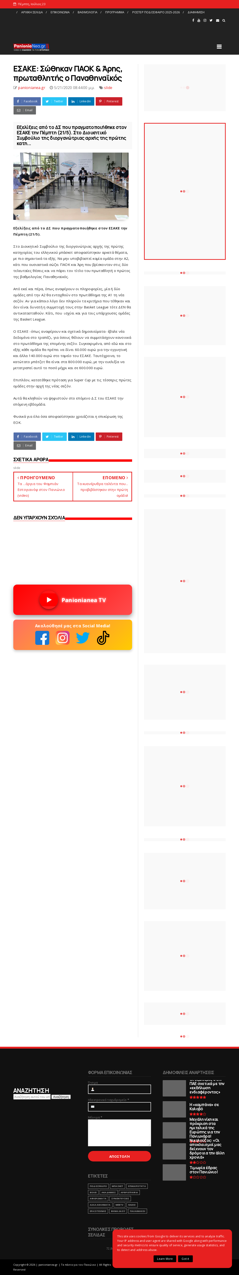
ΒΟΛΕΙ (93, 1192)
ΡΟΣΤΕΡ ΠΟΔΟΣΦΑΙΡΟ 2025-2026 (156, 12)
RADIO (132, 1204)
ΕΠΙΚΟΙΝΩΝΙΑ (60, 12)
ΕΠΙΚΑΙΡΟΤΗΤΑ (137, 1186)
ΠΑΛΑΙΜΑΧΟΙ (137, 1211)
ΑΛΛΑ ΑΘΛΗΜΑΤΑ (100, 1204)
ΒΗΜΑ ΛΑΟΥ (118, 1211)
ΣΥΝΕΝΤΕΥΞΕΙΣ (120, 1198)
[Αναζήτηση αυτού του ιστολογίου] (32, 1097)
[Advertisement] (102, 26)
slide (108, 87)
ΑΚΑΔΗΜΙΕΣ (109, 1192)
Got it (185, 1259)
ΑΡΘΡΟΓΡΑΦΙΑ (129, 1192)
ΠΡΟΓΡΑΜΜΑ (114, 12)
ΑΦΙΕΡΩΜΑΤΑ (98, 1198)
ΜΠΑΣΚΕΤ (117, 1186)
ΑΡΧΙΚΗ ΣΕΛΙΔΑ (32, 12)
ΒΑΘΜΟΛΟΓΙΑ (87, 12)
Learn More (165, 1259)
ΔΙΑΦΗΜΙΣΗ (196, 12)
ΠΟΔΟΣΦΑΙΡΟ (98, 1186)
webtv (119, 1204)
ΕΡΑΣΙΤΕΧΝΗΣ (98, 1211)
